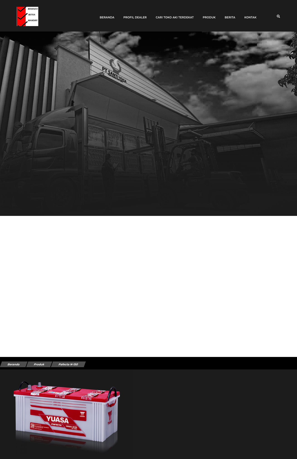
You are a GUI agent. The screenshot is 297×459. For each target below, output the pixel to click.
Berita (228, 14)
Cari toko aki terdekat (173, 14)
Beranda (105, 14)
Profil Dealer (133, 14)
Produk (207, 14)
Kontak (249, 14)
